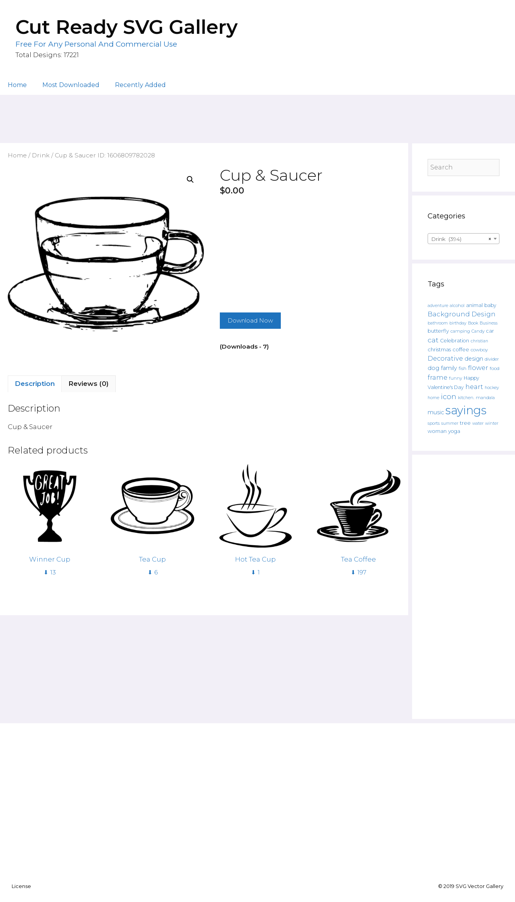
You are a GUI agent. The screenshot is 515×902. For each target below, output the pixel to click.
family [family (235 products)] (449, 368)
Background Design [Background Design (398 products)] (462, 314)
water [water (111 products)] (478, 423)
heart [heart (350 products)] (474, 387)
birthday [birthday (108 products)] (457, 323)
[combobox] (463, 238)
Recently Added (140, 85)
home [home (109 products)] (433, 397)
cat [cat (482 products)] (433, 340)
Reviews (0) (88, 383)
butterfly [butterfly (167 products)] (438, 331)
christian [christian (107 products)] (479, 341)
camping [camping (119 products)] (460, 331)
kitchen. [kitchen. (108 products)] (466, 397)
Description (35, 383)
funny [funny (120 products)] (455, 378)
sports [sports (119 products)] (434, 423)
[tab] (35, 384)
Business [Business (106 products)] (489, 323)
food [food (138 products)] (494, 368)
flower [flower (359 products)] (478, 368)
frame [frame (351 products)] (437, 377)
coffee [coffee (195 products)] (460, 349)
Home (17, 85)
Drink (41, 155)
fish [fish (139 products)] (462, 368)
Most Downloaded (70, 85)
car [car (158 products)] (490, 331)
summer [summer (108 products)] (449, 423)
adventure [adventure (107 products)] (438, 305)
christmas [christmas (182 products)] (439, 349)
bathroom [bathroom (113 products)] (438, 323)
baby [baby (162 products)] (490, 305)
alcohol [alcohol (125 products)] (457, 305)
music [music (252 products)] (436, 412)
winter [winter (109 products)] (491, 423)
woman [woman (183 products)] (437, 431)
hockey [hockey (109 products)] (492, 387)
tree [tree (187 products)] (465, 423)
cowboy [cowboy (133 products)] (479, 349)
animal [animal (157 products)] (474, 305)
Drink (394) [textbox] (461, 239)
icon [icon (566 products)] (448, 396)
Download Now (250, 320)
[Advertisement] (257, 115)
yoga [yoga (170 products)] (454, 431)
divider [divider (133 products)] (492, 359)
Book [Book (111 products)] (473, 323)
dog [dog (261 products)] (433, 368)
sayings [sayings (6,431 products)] (466, 410)
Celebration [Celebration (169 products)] (454, 341)
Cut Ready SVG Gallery (127, 27)
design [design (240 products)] (474, 358)
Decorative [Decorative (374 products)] (445, 358)
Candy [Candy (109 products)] (478, 331)
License (21, 886)
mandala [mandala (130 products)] (485, 397)
